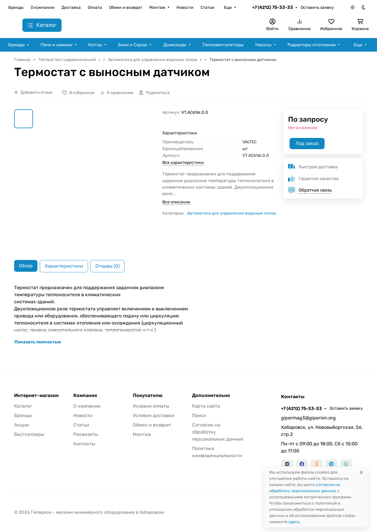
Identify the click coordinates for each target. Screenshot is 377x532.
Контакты (84, 444)
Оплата (95, 7)
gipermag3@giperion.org (308, 418)
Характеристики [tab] (64, 266)
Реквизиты (85, 434)
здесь (294, 521)
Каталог (23, 406)
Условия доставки (153, 415)
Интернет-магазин (36, 395)
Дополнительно (211, 395)
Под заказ (307, 143)
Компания (85, 395)
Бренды (16, 7)
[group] (98, 180)
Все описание (176, 202)
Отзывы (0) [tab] (107, 266)
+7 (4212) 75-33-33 (272, 7)
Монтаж (157, 7)
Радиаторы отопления (311, 44)
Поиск (199, 415)
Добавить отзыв (36, 92)
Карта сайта (206, 406)
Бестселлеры (29, 434)
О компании (42, 7)
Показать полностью (37, 342)
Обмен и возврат (125, 7)
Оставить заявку (317, 7)
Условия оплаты (151, 406)
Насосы (263, 44)
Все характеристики (183, 162)
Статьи (207, 7)
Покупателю (148, 395)
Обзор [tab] (26, 266)
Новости (185, 7)
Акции (21, 425)
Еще (228, 7)
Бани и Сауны (132, 44)
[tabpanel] (188, 314)
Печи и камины (56, 44)
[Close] (361, 472)
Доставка (71, 7)
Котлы (95, 44)
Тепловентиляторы (223, 44)
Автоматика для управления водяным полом (231, 213)
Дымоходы (174, 44)
